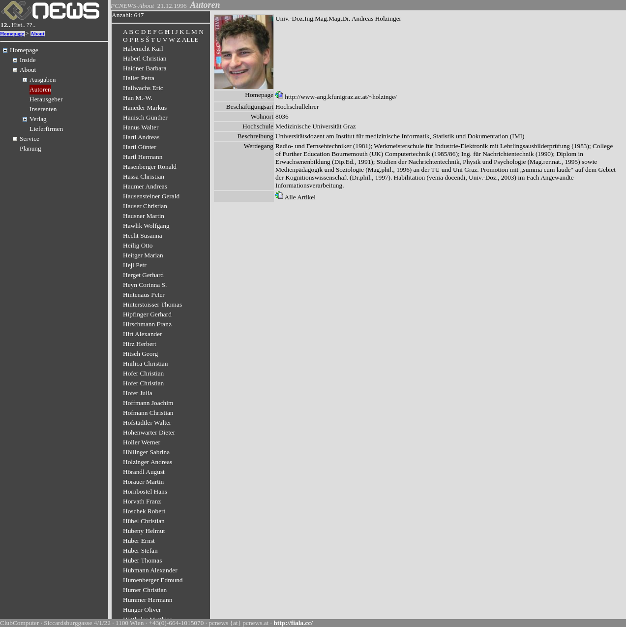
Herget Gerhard (143, 275)
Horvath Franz (142, 501)
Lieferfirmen (46, 128)
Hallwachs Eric (143, 88)
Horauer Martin (143, 481)
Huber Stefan (140, 550)
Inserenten (43, 109)
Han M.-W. (137, 97)
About (37, 33)
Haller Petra (138, 78)
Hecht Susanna (142, 235)
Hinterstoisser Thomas (152, 304)
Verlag (38, 119)
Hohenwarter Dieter (149, 432)
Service (29, 138)
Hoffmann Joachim (148, 403)
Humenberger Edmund (153, 580)
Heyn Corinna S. (145, 284)
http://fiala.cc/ (293, 623)
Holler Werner (141, 442)
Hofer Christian (143, 373)
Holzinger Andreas (147, 462)
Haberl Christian (144, 58)
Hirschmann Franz (147, 324)
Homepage (12, 33)
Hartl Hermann (142, 156)
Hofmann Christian (148, 412)
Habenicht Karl (143, 48)
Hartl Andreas (141, 137)
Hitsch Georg (140, 353)
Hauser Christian (145, 206)
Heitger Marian (143, 255)
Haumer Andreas (145, 186)
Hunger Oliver (142, 609)
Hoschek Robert (144, 511)
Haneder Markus (145, 107)
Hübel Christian (144, 521)
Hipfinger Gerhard (147, 314)
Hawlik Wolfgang (146, 225)
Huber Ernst (139, 540)
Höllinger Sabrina (146, 452)
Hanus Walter (140, 127)
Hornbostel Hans (145, 491)
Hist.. (18, 25)
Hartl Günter (139, 147)
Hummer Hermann (147, 599)
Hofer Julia (137, 393)
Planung (30, 148)
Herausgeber (46, 99)
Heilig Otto (137, 245)
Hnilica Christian (145, 363)
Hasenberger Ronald (150, 166)
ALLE (190, 39)
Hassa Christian (143, 176)
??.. (31, 25)
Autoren (40, 89)
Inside (28, 59)
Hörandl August (144, 471)
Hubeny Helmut (144, 530)
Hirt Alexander (142, 334)
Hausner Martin (143, 215)
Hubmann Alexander (150, 570)
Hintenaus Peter (144, 294)
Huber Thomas (142, 560)
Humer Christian (145, 590)
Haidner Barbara (144, 68)
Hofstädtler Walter (147, 422)
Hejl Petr (135, 265)
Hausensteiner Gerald (151, 196)
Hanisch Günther (145, 117)
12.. (5, 25)
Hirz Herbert (139, 343)
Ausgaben (43, 79)
